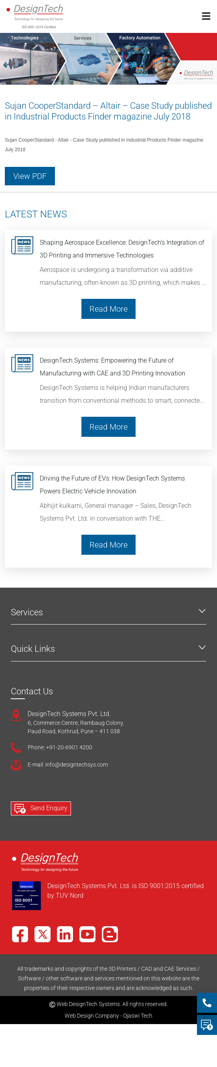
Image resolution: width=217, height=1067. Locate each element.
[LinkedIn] (65, 934)
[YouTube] (87, 934)
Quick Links (33, 649)
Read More (108, 309)
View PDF (30, 176)
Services (27, 612)
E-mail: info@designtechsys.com (68, 764)
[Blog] (110, 934)
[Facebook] (20, 934)
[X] (42, 934)
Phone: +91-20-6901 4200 (60, 747)
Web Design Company (92, 1015)
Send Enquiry (40, 808)
